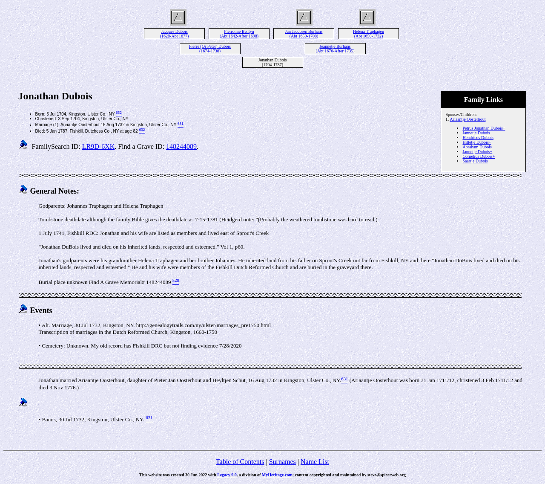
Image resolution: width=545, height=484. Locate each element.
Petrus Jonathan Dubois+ (483, 128)
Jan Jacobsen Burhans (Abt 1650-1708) (304, 33)
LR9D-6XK (98, 146)
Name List (315, 461)
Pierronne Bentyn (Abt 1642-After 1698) (239, 33)
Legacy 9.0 (227, 474)
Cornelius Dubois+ (478, 156)
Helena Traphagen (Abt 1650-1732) (368, 33)
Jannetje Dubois (476, 132)
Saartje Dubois (475, 161)
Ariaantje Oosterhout (467, 119)
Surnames (282, 461)
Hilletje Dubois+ (476, 142)
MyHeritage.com (277, 474)
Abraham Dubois (477, 147)
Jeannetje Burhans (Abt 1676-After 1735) (335, 48)
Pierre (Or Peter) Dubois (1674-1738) (210, 48)
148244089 (181, 146)
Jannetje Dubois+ (477, 151)
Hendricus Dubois (477, 137)
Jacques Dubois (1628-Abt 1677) (174, 33)
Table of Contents (240, 461)
